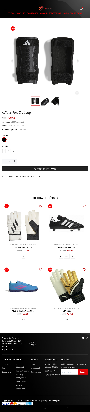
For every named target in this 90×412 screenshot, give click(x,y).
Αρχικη (11, 13)
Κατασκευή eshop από (46, 400)
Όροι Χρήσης (21, 381)
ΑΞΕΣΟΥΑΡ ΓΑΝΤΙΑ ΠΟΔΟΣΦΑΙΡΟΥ (23, 244)
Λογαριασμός (36, 368)
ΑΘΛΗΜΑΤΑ (20, 13)
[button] (45, 61)
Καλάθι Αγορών (36, 372)
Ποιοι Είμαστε (7, 364)
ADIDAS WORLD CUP (66, 247)
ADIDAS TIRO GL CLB (23, 247)
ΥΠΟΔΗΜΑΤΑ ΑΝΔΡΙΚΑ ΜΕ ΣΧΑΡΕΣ (23, 308)
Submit (83, 372)
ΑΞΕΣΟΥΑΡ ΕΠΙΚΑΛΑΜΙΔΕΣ (50, 13)
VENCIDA (67, 311)
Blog (3, 368)
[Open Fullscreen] (77, 93)
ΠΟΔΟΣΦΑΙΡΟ (32, 13)
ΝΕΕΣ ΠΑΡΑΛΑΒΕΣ (17, 122)
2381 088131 (34, 343)
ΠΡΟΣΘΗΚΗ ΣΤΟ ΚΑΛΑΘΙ (45, 169)
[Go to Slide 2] (45, 101)
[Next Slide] (77, 61)
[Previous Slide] (12, 61)
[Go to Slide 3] (55, 101)
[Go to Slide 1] (35, 101)
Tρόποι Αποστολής (23, 371)
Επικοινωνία (6, 372)
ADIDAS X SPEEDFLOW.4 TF (23, 311)
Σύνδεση (34, 364)
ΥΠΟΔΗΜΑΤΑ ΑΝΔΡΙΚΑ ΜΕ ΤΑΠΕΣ (66, 244)
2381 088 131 (50, 371)
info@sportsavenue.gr (53, 374)
